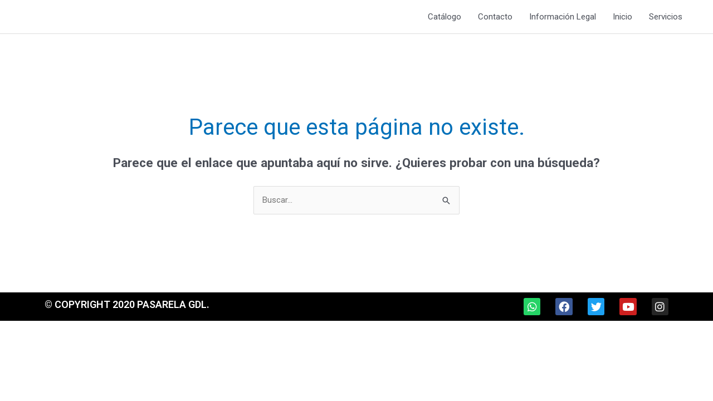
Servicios (665, 17)
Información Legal (562, 17)
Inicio (622, 17)
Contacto (495, 17)
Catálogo (444, 17)
